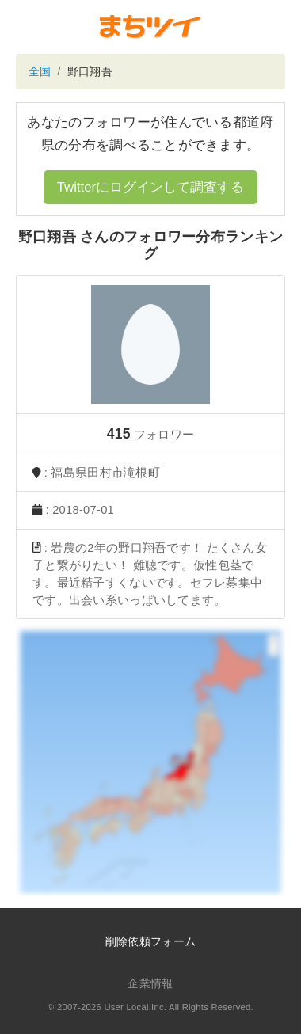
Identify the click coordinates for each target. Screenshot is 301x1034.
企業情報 (150, 983)
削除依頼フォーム (150, 941)
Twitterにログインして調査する (150, 187)
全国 (40, 71)
